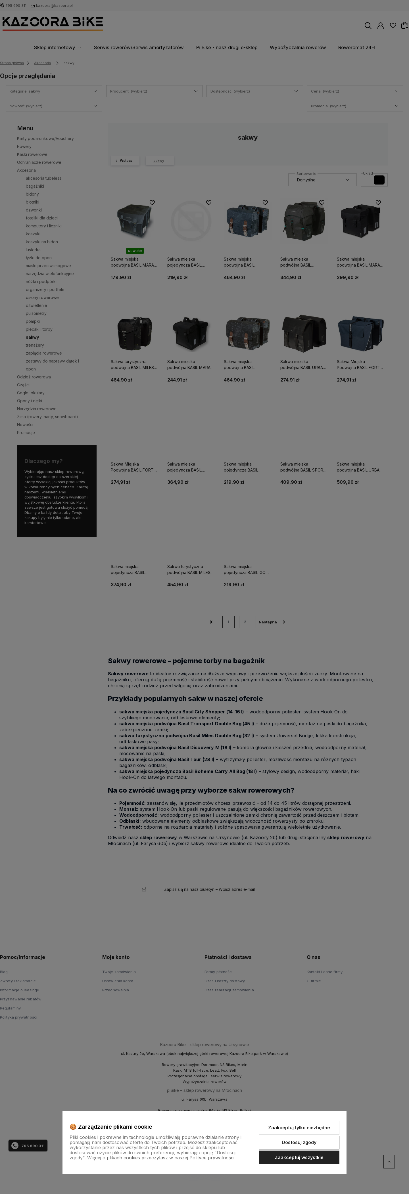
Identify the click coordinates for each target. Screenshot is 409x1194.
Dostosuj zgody (299, 1142)
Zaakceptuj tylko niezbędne (299, 1127)
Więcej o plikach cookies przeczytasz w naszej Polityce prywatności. (161, 1158)
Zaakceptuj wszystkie (299, 1157)
